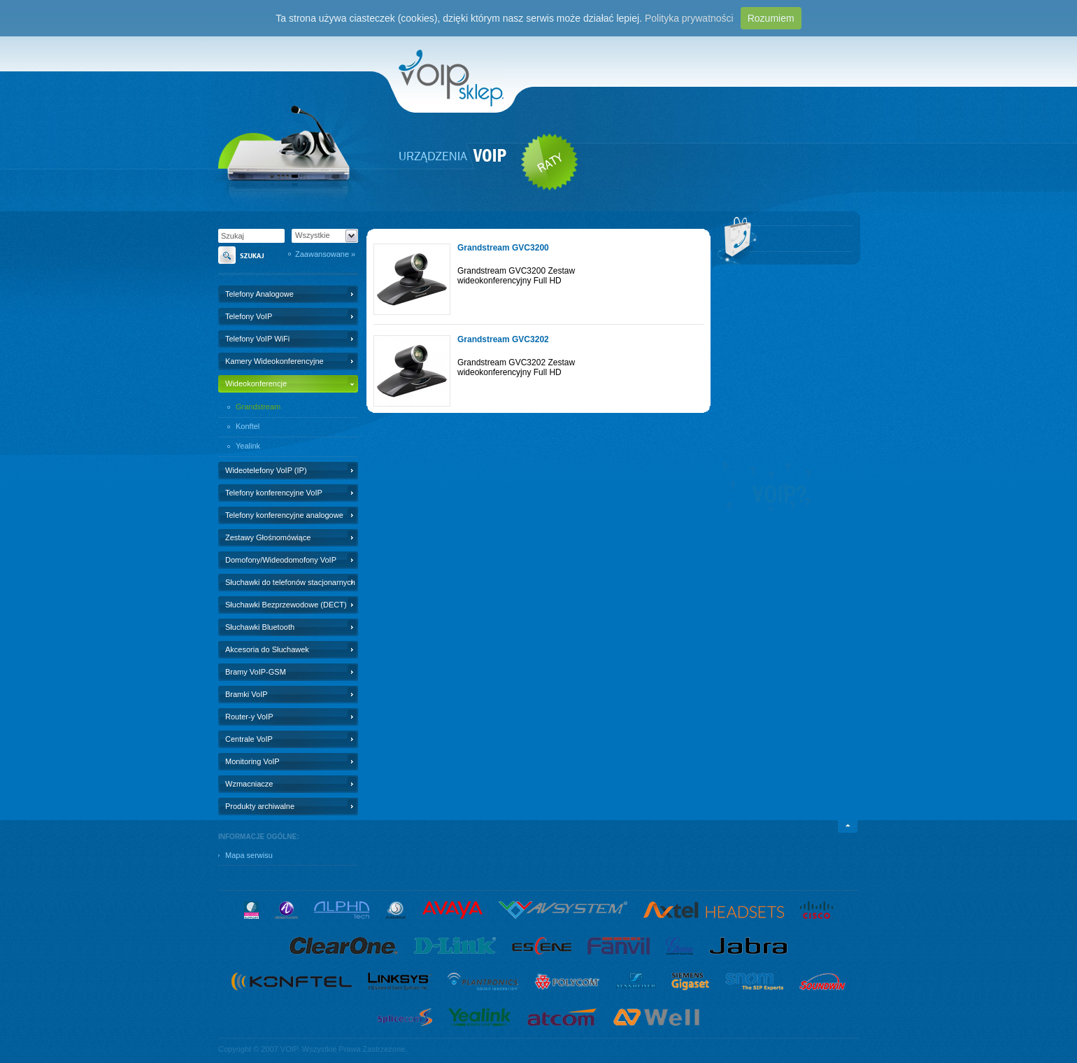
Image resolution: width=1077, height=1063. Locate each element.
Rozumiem (771, 18)
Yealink (248, 446)
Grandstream (258, 406)
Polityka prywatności (689, 18)
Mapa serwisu (249, 855)
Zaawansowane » (325, 254)
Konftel (247, 426)
